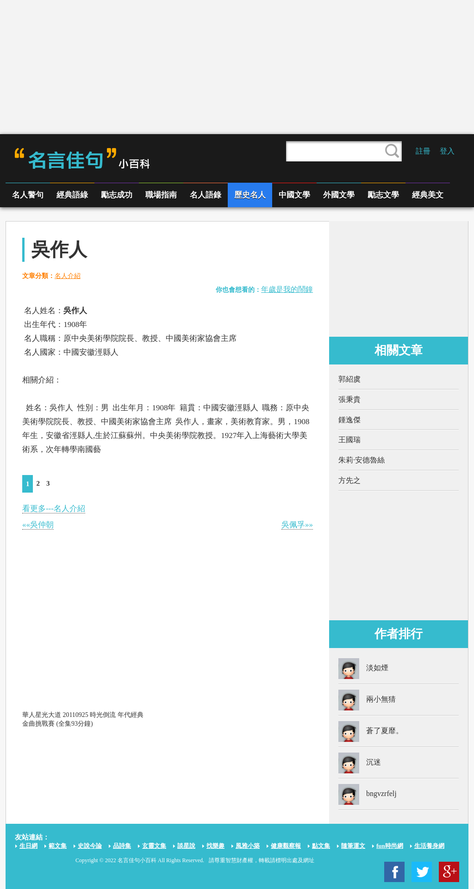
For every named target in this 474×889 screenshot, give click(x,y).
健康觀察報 (286, 845)
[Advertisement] (237, 67)
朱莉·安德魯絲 (361, 460)
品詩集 (122, 845)
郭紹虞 (349, 379)
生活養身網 (429, 845)
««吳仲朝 (38, 524)
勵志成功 (116, 195)
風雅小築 (248, 845)
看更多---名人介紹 (53, 508)
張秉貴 (349, 399)
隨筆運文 (353, 845)
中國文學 (294, 195)
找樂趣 (215, 845)
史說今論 (90, 845)
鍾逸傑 (349, 420)
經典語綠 (72, 195)
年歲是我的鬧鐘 (287, 289)
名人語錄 (205, 195)
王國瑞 (349, 440)
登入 (447, 151)
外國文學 (339, 195)
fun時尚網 (389, 845)
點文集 (321, 845)
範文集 (58, 845)
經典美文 (427, 195)
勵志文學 (383, 195)
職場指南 (161, 195)
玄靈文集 (154, 845)
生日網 (28, 845)
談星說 (186, 845)
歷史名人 (250, 195)
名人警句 (28, 195)
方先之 (349, 480)
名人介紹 (68, 275)
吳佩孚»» (297, 524)
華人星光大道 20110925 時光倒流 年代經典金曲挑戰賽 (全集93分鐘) (82, 719)
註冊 (423, 151)
